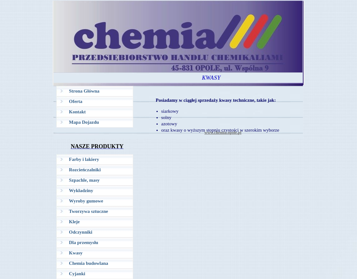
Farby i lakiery (84, 159)
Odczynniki (80, 232)
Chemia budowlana (88, 263)
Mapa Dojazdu (84, 122)
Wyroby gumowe (86, 200)
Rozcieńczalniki (85, 169)
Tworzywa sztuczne (88, 211)
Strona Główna (84, 91)
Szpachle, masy (84, 180)
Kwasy (75, 252)
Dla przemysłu (83, 242)
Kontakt (77, 111)
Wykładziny (81, 190)
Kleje (74, 221)
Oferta (75, 101)
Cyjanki (77, 273)
